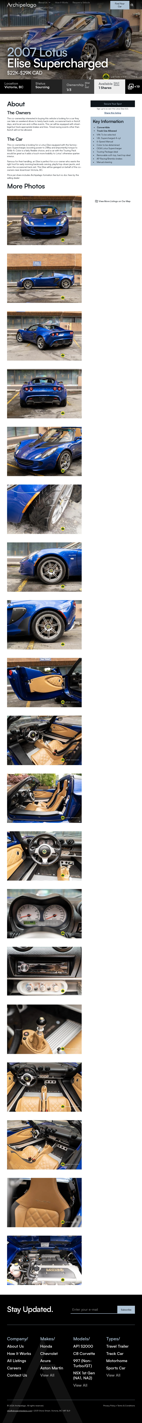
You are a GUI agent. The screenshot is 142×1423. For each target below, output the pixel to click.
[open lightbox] (133, 86)
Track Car (115, 1353)
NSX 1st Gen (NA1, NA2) (84, 1375)
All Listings (16, 1360)
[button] (44, 2)
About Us (15, 1346)
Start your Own (45, 7)
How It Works (61, 2)
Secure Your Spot (113, 103)
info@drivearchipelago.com (19, 1410)
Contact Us (17, 1375)
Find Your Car (120, 5)
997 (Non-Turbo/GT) (82, 1363)
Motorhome (116, 1360)
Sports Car (115, 1368)
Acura (45, 1360)
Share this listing (112, 112)
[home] (21, 5)
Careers (14, 1368)
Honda (46, 1346)
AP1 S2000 (83, 1346)
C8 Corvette (84, 1353)
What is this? (87, 85)
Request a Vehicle (81, 2)
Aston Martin (51, 1368)
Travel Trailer (117, 1346)
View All (47, 1375)
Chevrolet (49, 1353)
